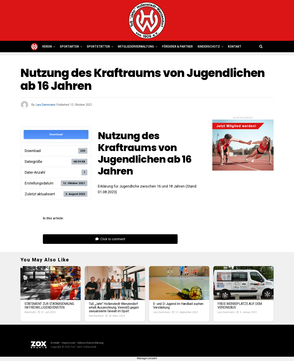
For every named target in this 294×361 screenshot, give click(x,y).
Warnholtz (30, 312)
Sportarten (69, 46)
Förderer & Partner (177, 46)
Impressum (68, 342)
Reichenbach (96, 315)
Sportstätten (98, 46)
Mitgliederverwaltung (136, 46)
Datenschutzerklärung (90, 342)
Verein (47, 46)
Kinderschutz (209, 46)
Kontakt (234, 46)
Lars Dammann (46, 104)
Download (56, 134)
